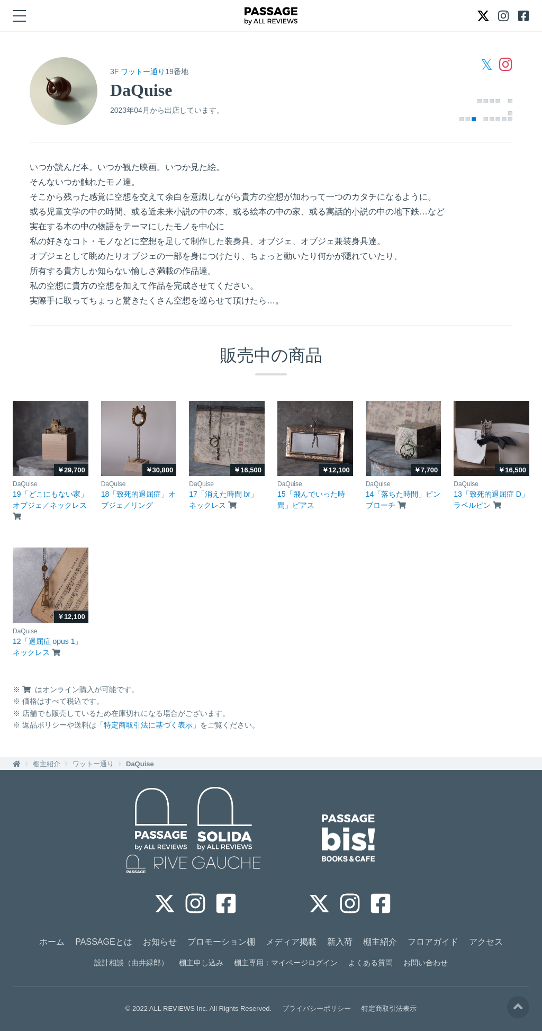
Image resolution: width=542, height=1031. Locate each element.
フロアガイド (433, 941)
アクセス (486, 941)
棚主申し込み (201, 962)
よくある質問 (370, 962)
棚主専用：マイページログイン (286, 962)
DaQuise (140, 764)
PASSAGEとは (103, 941)
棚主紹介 (46, 764)
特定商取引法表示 (389, 1008)
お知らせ (160, 941)
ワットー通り (93, 764)
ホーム (52, 941)
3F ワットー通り (137, 71)
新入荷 (340, 941)
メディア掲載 (291, 941)
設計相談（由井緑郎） (131, 962)
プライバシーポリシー (316, 1008)
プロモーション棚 (221, 941)
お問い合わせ (425, 962)
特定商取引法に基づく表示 (148, 725)
